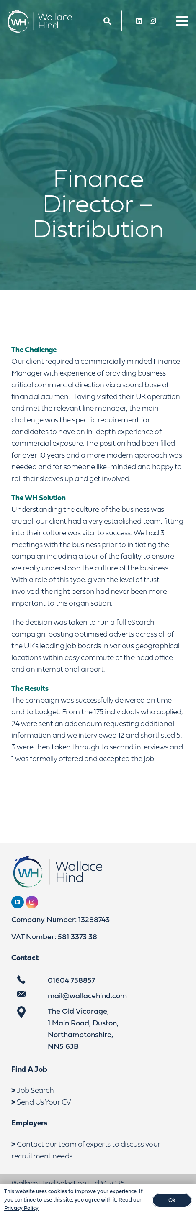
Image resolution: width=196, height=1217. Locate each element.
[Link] (107, 21)
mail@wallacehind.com (87, 996)
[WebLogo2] (40, 21)
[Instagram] (152, 21)
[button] (182, 21)
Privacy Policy (21, 1208)
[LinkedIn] (139, 21)
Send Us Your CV (44, 1103)
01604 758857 (71, 981)
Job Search (35, 1091)
